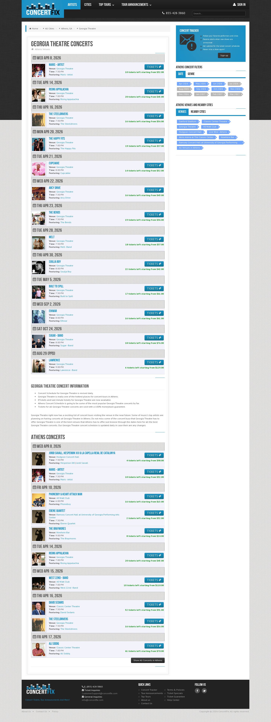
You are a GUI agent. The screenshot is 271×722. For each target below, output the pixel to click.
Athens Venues (42, 49)
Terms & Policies (175, 689)
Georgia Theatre (187, 126)
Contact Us (146, 703)
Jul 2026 (234, 83)
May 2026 (201, 83)
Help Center (173, 700)
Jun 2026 (217, 83)
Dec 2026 (184, 94)
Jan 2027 (200, 94)
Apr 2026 (183, 83)
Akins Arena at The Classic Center (196, 137)
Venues (182, 112)
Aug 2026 (184, 88)
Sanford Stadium (187, 121)
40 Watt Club (209, 126)
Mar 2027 (235, 94)
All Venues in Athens (189, 147)
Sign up (224, 55)
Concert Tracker (149, 689)
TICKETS (154, 67)
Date (180, 74)
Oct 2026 (218, 88)
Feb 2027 (217, 94)
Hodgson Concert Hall (190, 131)
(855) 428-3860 (95, 686)
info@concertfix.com (92, 700)
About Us (26, 711)
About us (145, 700)
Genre (191, 74)
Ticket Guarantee (176, 696)
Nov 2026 (235, 88)
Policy (55, 711)
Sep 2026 (201, 88)
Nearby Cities (198, 112)
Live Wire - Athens (218, 131)
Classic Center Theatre (215, 121)
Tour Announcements (152, 693)
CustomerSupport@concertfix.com (99, 693)
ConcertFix (43, 9)
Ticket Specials (175, 693)
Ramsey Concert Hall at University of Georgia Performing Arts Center (208, 143)
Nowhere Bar (227, 137)
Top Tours (146, 696)
